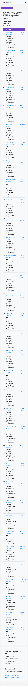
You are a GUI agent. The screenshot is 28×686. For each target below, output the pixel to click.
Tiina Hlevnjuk (10, 87)
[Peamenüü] (24, 2)
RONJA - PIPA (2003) (21, 352)
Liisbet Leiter (9, 579)
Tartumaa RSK (9, 276)
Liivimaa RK (9, 52)
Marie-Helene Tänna (11, 427)
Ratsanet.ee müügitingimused (14, 677)
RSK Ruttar (8, 581)
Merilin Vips (9, 390)
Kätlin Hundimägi (11, 179)
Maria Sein (9, 408)
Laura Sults (9, 515)
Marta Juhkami (10, 627)
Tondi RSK (8, 107)
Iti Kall (7, 463)
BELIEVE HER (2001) (22, 371)
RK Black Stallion (10, 144)
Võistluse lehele (7, 8)
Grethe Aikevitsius (11, 500)
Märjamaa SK (9, 34)
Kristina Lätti (9, 370)
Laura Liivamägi (10, 142)
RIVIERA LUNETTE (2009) (22, 181)
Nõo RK (8, 89)
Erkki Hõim (9, 32)
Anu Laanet (9, 445)
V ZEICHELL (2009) (22, 275)
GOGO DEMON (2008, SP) (22, 200)
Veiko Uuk (9, 274)
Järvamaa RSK (9, 221)
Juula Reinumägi (10, 332)
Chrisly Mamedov (11, 161)
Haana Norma (10, 531)
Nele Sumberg (10, 563)
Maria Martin (9, 124)
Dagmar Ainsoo (10, 50)
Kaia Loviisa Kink (10, 237)
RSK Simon (8, 126)
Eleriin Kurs (9, 313)
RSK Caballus (9, 392)
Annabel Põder (10, 613)
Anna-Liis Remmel (11, 255)
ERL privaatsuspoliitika (12, 675)
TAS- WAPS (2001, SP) (22, 295)
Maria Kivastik (10, 546)
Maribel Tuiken (10, 219)
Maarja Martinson (11, 106)
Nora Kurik (9, 199)
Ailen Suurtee (10, 350)
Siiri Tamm (9, 596)
